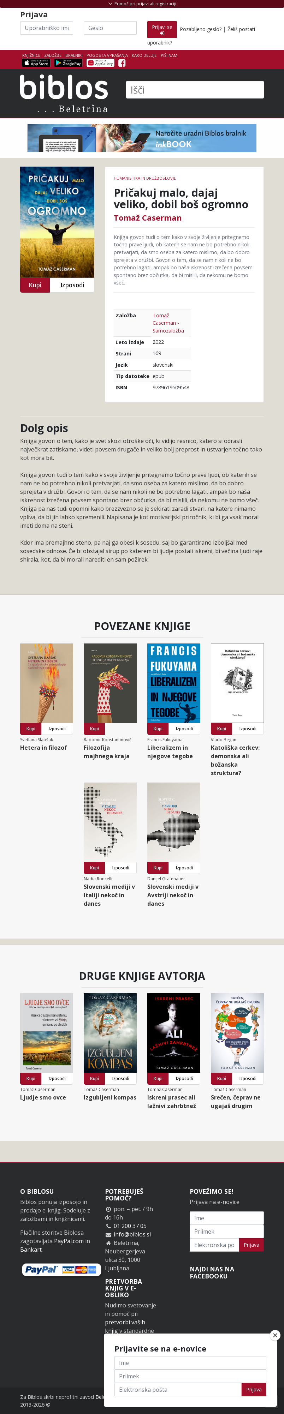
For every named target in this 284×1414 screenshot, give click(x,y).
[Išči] (195, 89)
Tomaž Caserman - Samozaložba (168, 323)
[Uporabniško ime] (46, 28)
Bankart (31, 1249)
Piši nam (169, 55)
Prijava (251, 1244)
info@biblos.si (132, 1234)
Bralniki (74, 55)
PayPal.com (69, 1241)
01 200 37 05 (130, 1226)
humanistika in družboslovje (145, 178)
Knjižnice (31, 55)
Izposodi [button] (72, 285)
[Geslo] (110, 28)
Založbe (52, 55)
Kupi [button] (35, 285)
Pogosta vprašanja (107, 55)
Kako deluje (144, 55)
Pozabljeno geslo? (200, 29)
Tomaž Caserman (148, 217)
